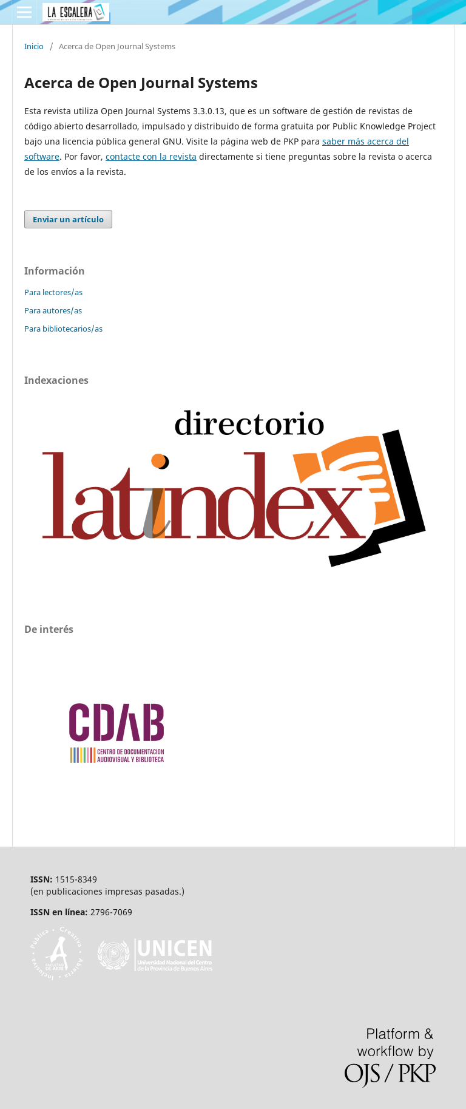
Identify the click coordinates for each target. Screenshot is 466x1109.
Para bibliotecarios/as (63, 328)
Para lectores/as (53, 292)
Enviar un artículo (68, 219)
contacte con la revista (151, 156)
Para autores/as (53, 310)
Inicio (34, 46)
